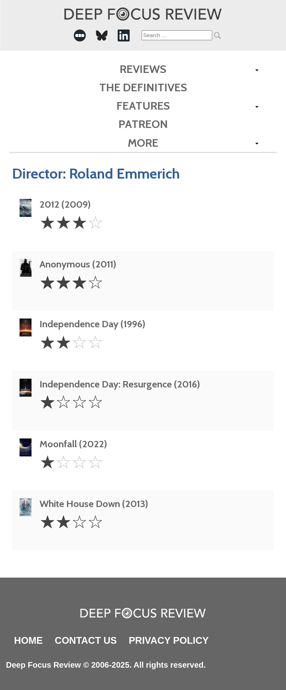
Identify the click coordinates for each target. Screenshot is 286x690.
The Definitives (143, 87)
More (143, 142)
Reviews (143, 69)
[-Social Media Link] (80, 35)
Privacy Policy (169, 640)
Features (143, 105)
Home (28, 640)
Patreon (143, 124)
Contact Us (86, 640)
